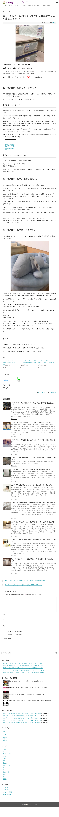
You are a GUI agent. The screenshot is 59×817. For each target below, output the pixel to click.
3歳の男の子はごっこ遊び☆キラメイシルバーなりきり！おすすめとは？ (23, 663)
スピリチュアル (7, 753)
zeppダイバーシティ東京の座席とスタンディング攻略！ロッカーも (28, 687)
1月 (5, 734)
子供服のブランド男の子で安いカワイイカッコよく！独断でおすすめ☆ (23, 668)
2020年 (5, 731)
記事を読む (14, 419)
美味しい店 (6, 772)
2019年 (5, 737)
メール (5, 620)
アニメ (4, 751)
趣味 (4, 776)
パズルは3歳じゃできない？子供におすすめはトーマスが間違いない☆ (23, 665)
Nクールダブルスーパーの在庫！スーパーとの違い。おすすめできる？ (23, 581)
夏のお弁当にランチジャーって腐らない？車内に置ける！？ (26, 681)
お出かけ (5, 749)
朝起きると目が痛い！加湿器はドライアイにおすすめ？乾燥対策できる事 (24, 672)
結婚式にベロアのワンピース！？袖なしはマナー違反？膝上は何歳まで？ (30, 700)
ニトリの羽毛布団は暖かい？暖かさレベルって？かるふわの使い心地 (33, 502)
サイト (4, 626)
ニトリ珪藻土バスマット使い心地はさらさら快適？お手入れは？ (32, 469)
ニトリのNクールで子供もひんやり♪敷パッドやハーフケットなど (10, 362)
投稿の (6, 789)
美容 (4, 774)
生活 (4, 769)
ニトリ (54, 22)
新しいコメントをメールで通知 (13, 631)
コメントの (7, 792)
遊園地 (4, 779)
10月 (5, 732)
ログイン (5, 787)
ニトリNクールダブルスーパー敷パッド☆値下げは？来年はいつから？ (46, 362)
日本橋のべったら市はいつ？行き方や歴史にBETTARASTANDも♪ (22, 585)
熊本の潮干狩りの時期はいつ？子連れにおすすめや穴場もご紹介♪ (27, 694)
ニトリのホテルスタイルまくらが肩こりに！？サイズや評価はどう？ (33, 522)
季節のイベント (7, 765)
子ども (4, 763)
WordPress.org (7, 794)
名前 (4, 614)
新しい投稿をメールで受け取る (13, 634)
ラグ (45, 392)
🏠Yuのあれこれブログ (15, 2)
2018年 (5, 739)
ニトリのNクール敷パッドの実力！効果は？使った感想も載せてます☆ (28, 362)
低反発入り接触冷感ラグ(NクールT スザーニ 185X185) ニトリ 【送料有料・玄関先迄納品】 (10, 147)
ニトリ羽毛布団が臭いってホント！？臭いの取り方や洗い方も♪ (31, 485)
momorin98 (52, 392)
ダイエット (6, 756)
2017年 (5, 740)
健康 (4, 760)
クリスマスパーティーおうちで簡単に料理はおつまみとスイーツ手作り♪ (23, 670)
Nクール (40, 392)
